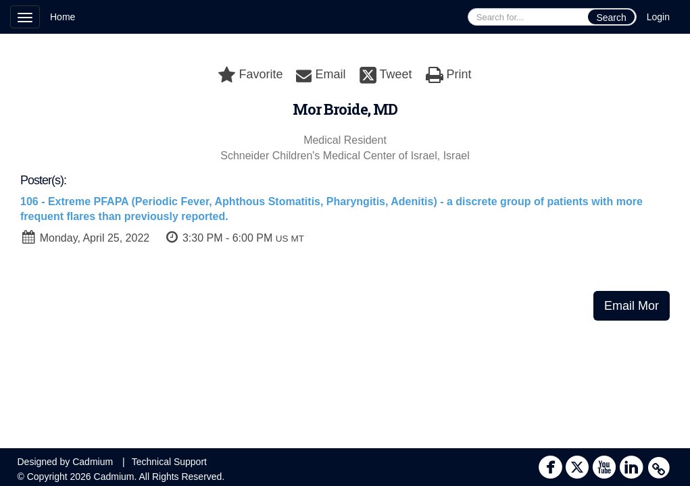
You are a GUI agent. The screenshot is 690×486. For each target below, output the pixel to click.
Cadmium (92, 461)
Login (658, 16)
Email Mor (631, 306)
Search (611, 17)
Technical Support (169, 461)
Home (62, 16)
